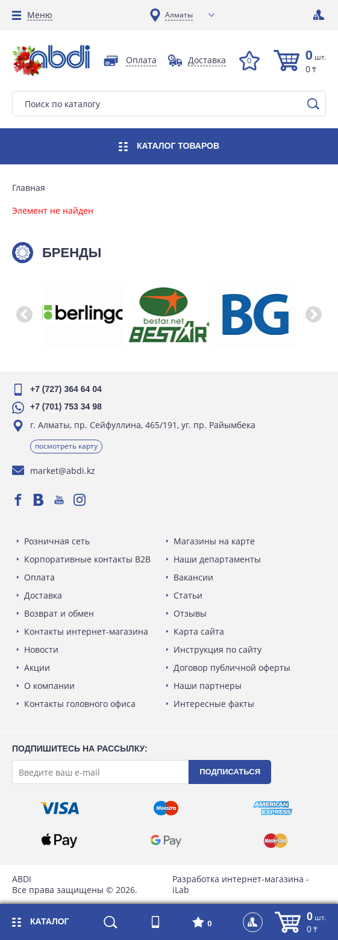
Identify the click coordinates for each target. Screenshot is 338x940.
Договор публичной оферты (232, 667)
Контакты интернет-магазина (86, 631)
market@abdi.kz (62, 470)
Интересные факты (214, 703)
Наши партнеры (208, 685)
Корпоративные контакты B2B (87, 559)
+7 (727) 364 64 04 (66, 389)
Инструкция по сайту (217, 649)
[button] (24, 314)
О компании (49, 685)
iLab (180, 889)
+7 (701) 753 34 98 (66, 406)
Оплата (39, 577)
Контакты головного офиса (80, 703)
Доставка (43, 595)
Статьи (188, 595)
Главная (28, 187)
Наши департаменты (217, 559)
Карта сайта (199, 631)
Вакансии (193, 577)
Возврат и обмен (59, 613)
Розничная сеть (57, 541)
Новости (41, 649)
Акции (37, 667)
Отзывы (190, 613)
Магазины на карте (214, 541)
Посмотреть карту (66, 446)
